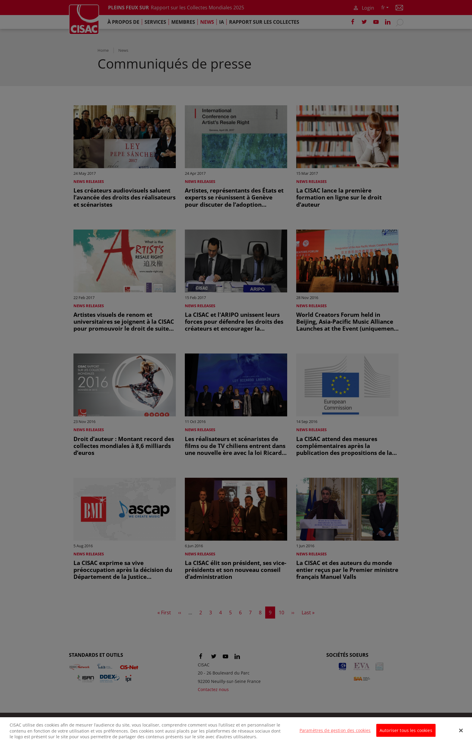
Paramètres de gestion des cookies (335, 734)
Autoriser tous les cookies (406, 734)
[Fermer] (461, 734)
